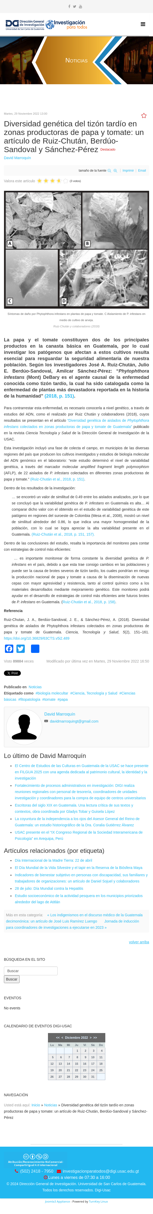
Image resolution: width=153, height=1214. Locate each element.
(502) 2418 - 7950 (36, 1171)
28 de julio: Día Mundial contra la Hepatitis (49, 888)
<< (58, 1038)
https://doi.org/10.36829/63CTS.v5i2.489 (36, 638)
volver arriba (139, 942)
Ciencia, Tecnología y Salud (94, 693)
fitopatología (30, 699)
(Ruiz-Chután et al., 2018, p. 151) (57, 479)
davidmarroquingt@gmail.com (74, 721)
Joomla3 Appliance (57, 1201)
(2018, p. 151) (59, 396)
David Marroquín (17, 158)
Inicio (36, 1105)
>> (95, 1038)
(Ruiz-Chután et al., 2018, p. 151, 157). (63, 534)
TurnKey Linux (98, 1201)
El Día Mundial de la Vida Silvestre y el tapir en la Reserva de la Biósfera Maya (78, 868)
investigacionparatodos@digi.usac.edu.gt (101, 1171)
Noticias (35, 687)
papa (64, 699)
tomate (50, 699)
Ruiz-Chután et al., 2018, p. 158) (89, 602)
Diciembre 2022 (76, 1038)
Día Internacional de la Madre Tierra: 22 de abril (53, 860)
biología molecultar (53, 693)
